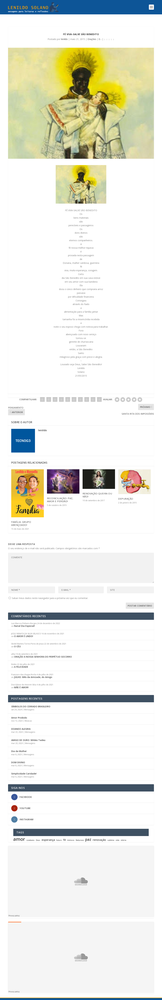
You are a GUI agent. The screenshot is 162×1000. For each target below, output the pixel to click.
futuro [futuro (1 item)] (59, 835)
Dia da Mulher (19, 745)
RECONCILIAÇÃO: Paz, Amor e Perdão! (60, 494)
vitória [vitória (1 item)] (123, 835)
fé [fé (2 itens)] (64, 834)
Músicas (28, 715)
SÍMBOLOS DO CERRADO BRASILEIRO (30, 700)
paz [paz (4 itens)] (88, 833)
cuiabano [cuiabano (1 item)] (30, 835)
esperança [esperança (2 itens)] (48, 834)
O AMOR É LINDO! (23, 630)
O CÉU (17, 640)
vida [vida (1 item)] (117, 835)
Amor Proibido (19, 711)
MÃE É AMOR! (21, 681)
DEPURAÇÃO (125, 493)
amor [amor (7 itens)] (19, 833)
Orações (91, 33)
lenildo (64, 33)
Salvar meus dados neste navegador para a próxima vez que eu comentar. (50, 592)
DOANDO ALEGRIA (21, 723)
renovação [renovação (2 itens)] (99, 834)
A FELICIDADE (21, 661)
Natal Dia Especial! (24, 620)
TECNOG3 (73, 996)
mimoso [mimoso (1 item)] (70, 835)
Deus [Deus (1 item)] (38, 835)
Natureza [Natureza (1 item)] (80, 835)
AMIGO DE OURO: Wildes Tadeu (28, 734)
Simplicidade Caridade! (24, 767)
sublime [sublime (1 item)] (110, 835)
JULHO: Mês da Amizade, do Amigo (33, 671)
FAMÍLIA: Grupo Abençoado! (21, 518)
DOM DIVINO (18, 756)
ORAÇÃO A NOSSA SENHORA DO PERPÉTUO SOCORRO (43, 651)
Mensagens (29, 704)
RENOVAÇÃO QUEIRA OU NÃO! (97, 489)
